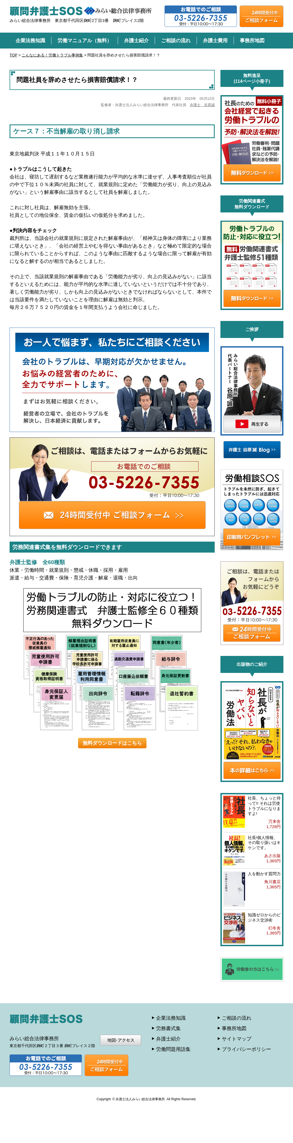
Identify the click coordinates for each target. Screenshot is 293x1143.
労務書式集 (168, 1028)
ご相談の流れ (176, 40)
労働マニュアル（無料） (85, 40)
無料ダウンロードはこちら (112, 743)
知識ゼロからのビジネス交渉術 (264, 917)
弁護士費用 (215, 40)
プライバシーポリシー (246, 1049)
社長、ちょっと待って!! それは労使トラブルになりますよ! (264, 806)
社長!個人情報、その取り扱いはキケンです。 (264, 842)
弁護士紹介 (136, 40)
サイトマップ (236, 1039)
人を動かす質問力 (264, 873)
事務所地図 (252, 40)
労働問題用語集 (173, 1049)
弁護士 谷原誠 (202, 105)
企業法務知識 (30, 40)
